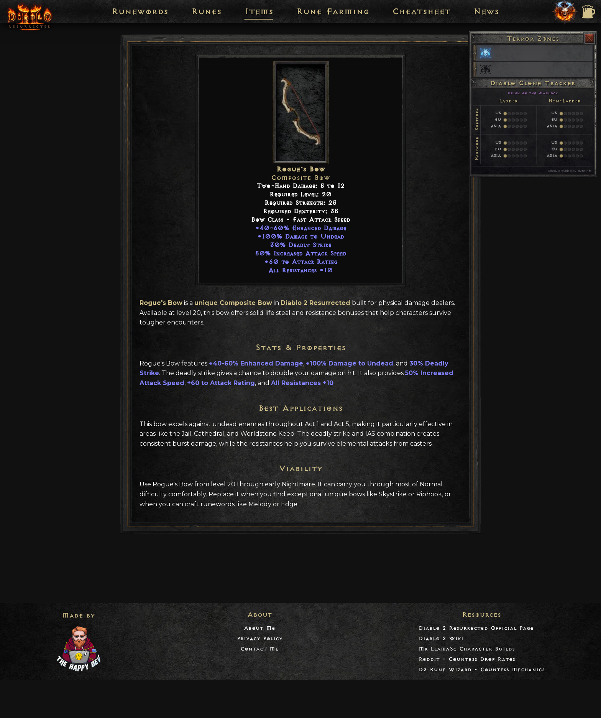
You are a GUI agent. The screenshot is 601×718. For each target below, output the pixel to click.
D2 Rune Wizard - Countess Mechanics (482, 669)
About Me (259, 628)
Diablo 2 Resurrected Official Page (476, 628)
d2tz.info (584, 171)
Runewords (140, 11)
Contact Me (259, 649)
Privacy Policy (259, 638)
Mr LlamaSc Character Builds (467, 649)
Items (259, 11)
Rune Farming (332, 11)
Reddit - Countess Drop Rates (467, 659)
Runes (206, 11)
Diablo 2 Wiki (441, 638)
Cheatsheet (421, 11)
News (486, 11)
